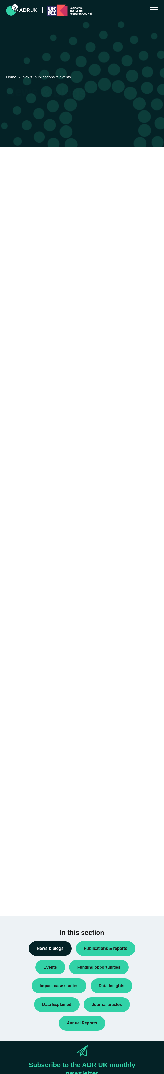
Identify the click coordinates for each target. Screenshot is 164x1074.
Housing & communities (29, 888)
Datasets (17, 651)
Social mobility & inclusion (30, 896)
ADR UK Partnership (26, 782)
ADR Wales (19, 790)
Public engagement (25, 692)
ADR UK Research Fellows (31, 602)
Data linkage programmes (30, 643)
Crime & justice (22, 864)
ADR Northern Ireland (27, 766)
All (12, 839)
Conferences (20, 627)
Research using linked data (31, 716)
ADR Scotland (21, 774)
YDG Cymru (19, 806)
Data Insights (20, 635)
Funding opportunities (27, 667)
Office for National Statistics (32, 798)
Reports (16, 700)
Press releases (22, 684)
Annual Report (21, 610)
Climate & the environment (31, 856)
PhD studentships (24, 675)
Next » (48, 184)
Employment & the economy (32, 872)
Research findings (24, 708)
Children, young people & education (38, 847)
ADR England (21, 757)
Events (15, 659)
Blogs (14, 619)
